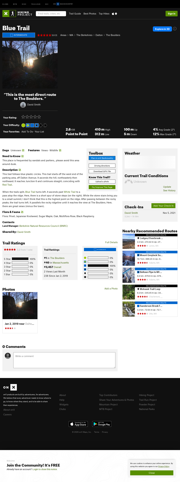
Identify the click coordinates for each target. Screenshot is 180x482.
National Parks (147, 409)
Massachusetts (61, 262)
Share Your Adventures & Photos (116, 399)
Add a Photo (111, 288)
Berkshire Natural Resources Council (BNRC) (43, 225)
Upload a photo (102, 181)
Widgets (63, 404)
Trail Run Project (148, 399)
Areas (63, 35)
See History (169, 190)
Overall (57, 267)
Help (61, 399)
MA (71, 35)
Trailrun (35, 4)
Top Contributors (108, 395)
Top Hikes (104, 13)
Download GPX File (102, 171)
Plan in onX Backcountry (102, 158)
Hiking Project (146, 395)
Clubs (62, 409)
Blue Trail (30, 191)
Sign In (171, 13)
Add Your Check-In (163, 205)
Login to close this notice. (45, 469)
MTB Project (105, 409)
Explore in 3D (162, 29)
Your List (39, 131)
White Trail (70, 191)
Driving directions (102, 165)
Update (167, 186)
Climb (5, 4)
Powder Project (147, 404)
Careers (7, 414)
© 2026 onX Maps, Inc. (81, 432)
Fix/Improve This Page (102, 187)
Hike (24, 4)
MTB (15, 4)
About (62, 395)
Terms (96, 432)
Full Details (111, 242)
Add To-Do (27, 131)
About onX (9, 409)
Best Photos (89, 13)
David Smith (34, 104)
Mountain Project (108, 404)
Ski (47, 4)
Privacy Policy (163, 466)
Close (152, 472)
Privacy (105, 432)
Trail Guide (75, 13)
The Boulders (113, 35)
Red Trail (7, 184)
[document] (151, 468)
